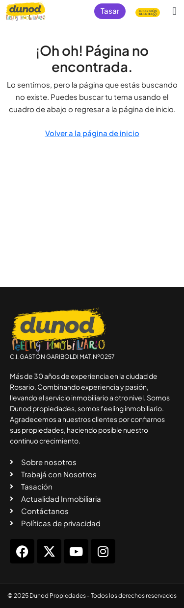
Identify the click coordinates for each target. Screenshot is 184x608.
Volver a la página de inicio (92, 133)
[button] (174, 11)
